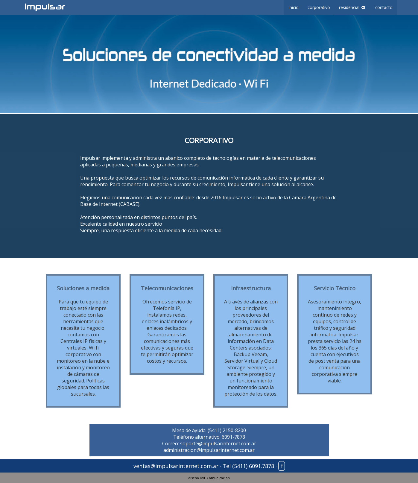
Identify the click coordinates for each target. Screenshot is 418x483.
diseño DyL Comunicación (209, 478)
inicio (294, 7)
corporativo (319, 7)
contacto (384, 7)
